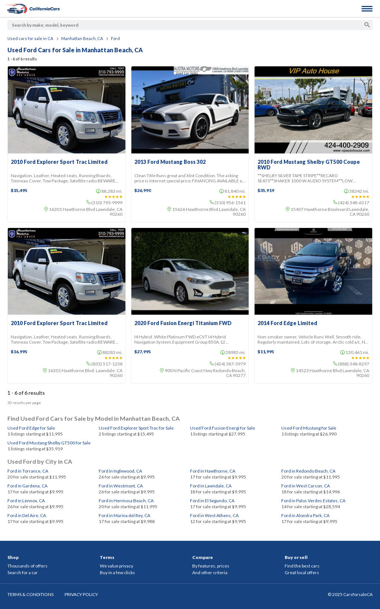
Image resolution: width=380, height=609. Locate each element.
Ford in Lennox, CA (26, 500)
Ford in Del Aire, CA (26, 515)
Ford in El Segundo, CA (212, 500)
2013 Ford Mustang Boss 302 (170, 162)
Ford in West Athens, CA (214, 515)
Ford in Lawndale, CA (211, 486)
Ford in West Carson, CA (305, 486)
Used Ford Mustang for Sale (308, 428)
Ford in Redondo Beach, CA (308, 471)
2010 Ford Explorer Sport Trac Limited (59, 162)
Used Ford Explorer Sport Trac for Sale (136, 428)
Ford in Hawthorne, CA (212, 471)
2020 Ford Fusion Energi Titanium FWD (183, 323)
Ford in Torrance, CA (27, 471)
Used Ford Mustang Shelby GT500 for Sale (49, 443)
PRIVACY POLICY (81, 594)
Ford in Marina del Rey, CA (124, 515)
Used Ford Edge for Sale (31, 428)
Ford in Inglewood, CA (120, 471)
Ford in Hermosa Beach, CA (126, 500)
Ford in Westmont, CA (121, 486)
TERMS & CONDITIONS (30, 594)
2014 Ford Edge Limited (287, 323)
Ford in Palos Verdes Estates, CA (313, 500)
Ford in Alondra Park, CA (305, 515)
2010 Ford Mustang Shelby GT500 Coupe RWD (309, 164)
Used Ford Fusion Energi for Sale (222, 428)
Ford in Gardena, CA (27, 486)
